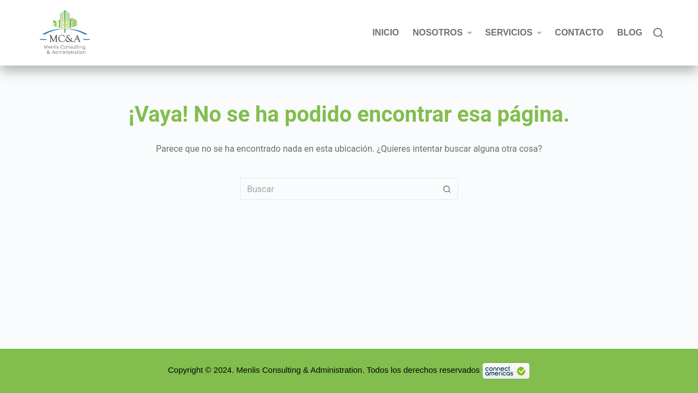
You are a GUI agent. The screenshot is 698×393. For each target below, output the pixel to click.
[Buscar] (658, 33)
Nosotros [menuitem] (443, 33)
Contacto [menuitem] (579, 32)
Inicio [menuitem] (385, 32)
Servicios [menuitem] (514, 33)
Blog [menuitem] (629, 32)
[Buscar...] (338, 189)
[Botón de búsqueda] (447, 189)
